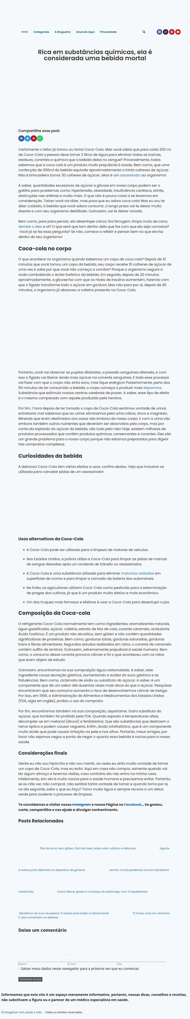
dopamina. (152, 387)
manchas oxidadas (138, 573)
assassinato (130, 175)
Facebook (132, 804)
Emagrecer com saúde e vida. (23, 1015)
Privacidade (108, 32)
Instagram (81, 804)
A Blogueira (63, 32)
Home (24, 31)
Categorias (41, 32)
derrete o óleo (30, 226)
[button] (144, 32)
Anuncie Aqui (85, 32)
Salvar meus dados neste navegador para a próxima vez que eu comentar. (80, 971)
